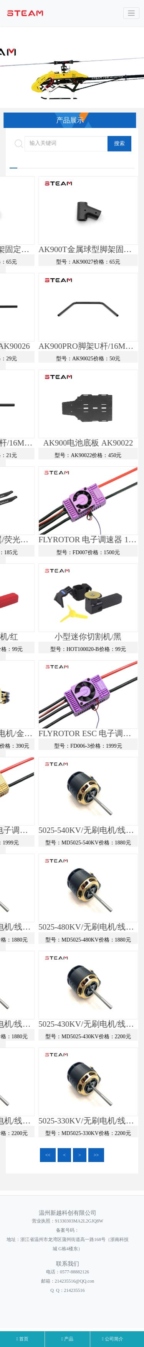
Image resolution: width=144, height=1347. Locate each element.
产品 (67, 1339)
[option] (72, 75)
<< (48, 1155)
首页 (22, 1339)
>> (96, 1155)
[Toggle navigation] (131, 13)
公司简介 (112, 1339)
